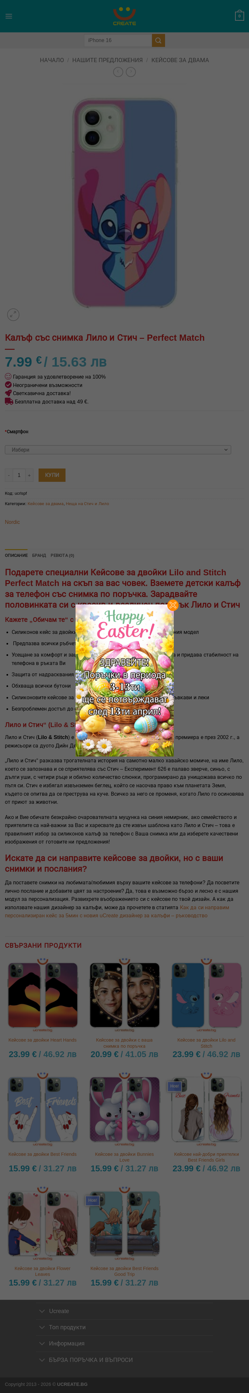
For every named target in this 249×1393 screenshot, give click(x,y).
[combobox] (118, 449)
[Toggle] (42, 1312)
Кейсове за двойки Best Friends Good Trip (124, 1271)
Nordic (12, 522)
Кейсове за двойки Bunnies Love (124, 1157)
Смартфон (16, 431)
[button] (9, 16)
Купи (52, 475)
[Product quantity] (19, 475)
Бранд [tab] (39, 555)
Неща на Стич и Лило (87, 503)
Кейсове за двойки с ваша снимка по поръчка (124, 1043)
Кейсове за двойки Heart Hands (42, 1040)
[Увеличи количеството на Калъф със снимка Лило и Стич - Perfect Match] (29, 475)
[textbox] (116, 450)
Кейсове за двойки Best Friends (42, 1154)
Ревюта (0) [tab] (62, 555)
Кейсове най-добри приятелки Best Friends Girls (206, 1157)
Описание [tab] (16, 555)
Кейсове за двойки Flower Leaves (42, 1271)
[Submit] (158, 40)
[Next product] (118, 72)
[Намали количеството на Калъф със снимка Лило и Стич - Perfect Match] (9, 475)
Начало (52, 60)
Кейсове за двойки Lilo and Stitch (206, 1043)
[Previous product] (131, 72)
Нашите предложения (107, 60)
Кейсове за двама (180, 60)
